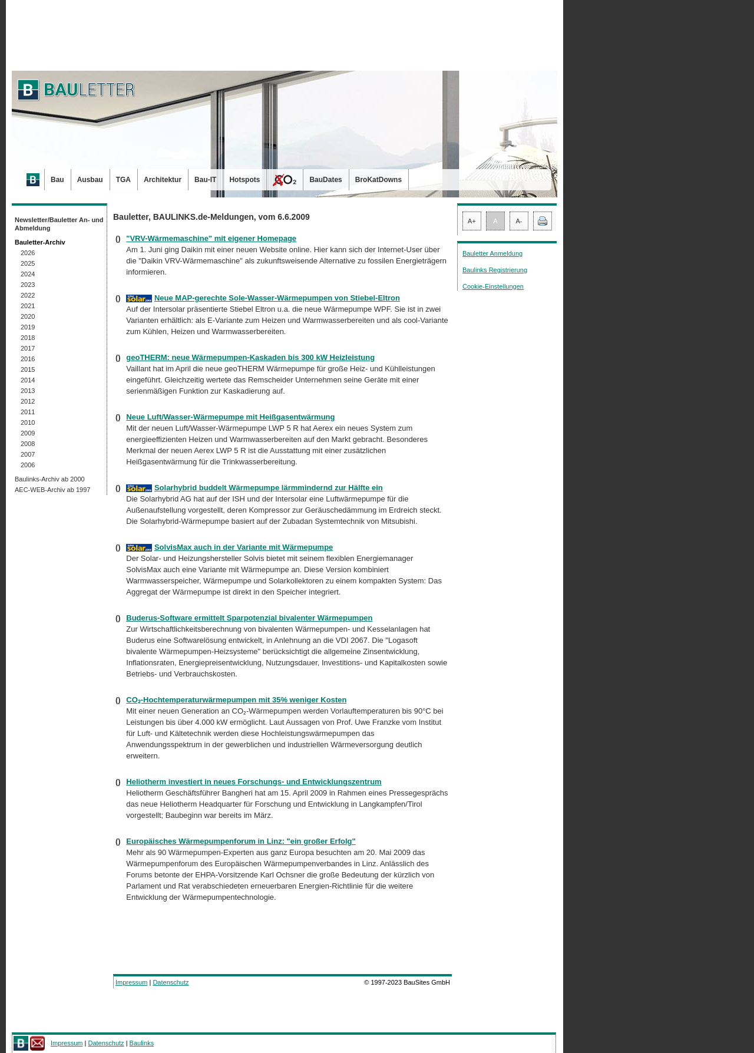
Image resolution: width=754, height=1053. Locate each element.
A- (519, 221)
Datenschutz (170, 982)
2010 (28, 422)
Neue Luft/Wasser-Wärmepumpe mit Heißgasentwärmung (230, 416)
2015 (28, 369)
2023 (28, 284)
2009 (28, 433)
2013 (28, 390)
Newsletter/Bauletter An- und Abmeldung (59, 224)
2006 (28, 464)
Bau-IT (205, 180)
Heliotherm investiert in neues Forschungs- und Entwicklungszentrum (253, 781)
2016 (28, 358)
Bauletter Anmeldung (492, 253)
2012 (28, 401)
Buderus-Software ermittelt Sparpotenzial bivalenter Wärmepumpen (249, 617)
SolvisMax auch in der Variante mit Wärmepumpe (243, 547)
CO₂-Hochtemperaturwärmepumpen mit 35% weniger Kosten (236, 699)
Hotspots (244, 180)
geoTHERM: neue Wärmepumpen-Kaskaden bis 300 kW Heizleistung (250, 357)
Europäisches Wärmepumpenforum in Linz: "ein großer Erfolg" (240, 841)
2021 (28, 305)
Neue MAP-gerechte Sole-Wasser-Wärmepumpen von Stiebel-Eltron (277, 297)
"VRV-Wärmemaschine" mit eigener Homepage (211, 238)
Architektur (162, 180)
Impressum (131, 982)
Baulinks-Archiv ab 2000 (50, 479)
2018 (28, 337)
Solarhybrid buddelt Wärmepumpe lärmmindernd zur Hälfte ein (268, 487)
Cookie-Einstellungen (493, 286)
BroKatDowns (378, 180)
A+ (472, 221)
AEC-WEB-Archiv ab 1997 (52, 489)
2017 (28, 348)
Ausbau (90, 180)
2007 (28, 454)
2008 (28, 443)
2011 (28, 411)
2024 (28, 274)
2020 (28, 316)
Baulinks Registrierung (494, 269)
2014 (28, 380)
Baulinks (142, 1043)
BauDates (325, 180)
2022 (28, 295)
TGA (123, 180)
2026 (28, 252)
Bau (57, 180)
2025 (28, 263)
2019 (28, 327)
